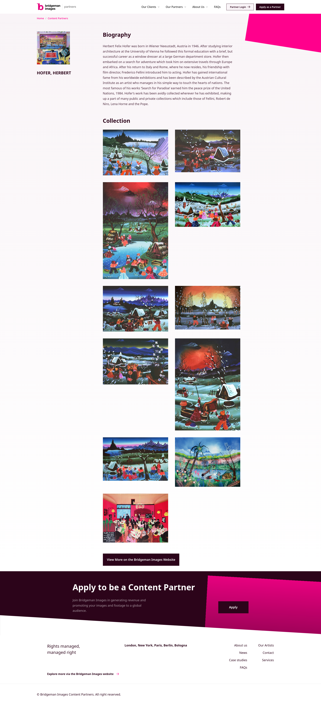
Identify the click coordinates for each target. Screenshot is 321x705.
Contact (268, 653)
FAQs (217, 7)
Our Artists (266, 645)
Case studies (238, 660)
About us (240, 645)
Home (40, 18)
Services (268, 660)
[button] (150, 7)
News (243, 653)
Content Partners (58, 18)
